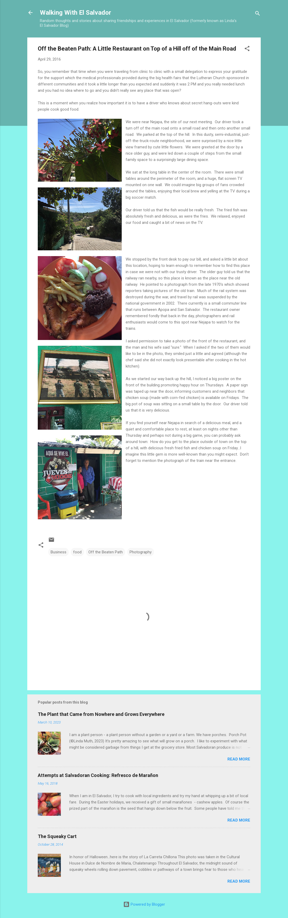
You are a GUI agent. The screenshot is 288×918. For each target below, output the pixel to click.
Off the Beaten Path (105, 552)
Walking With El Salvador (75, 12)
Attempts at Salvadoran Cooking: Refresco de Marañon (98, 775)
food (77, 552)
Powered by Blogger (144, 904)
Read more (238, 759)
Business (58, 552)
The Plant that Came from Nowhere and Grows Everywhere (101, 714)
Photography (141, 552)
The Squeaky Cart (57, 836)
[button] (247, 49)
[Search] (257, 14)
